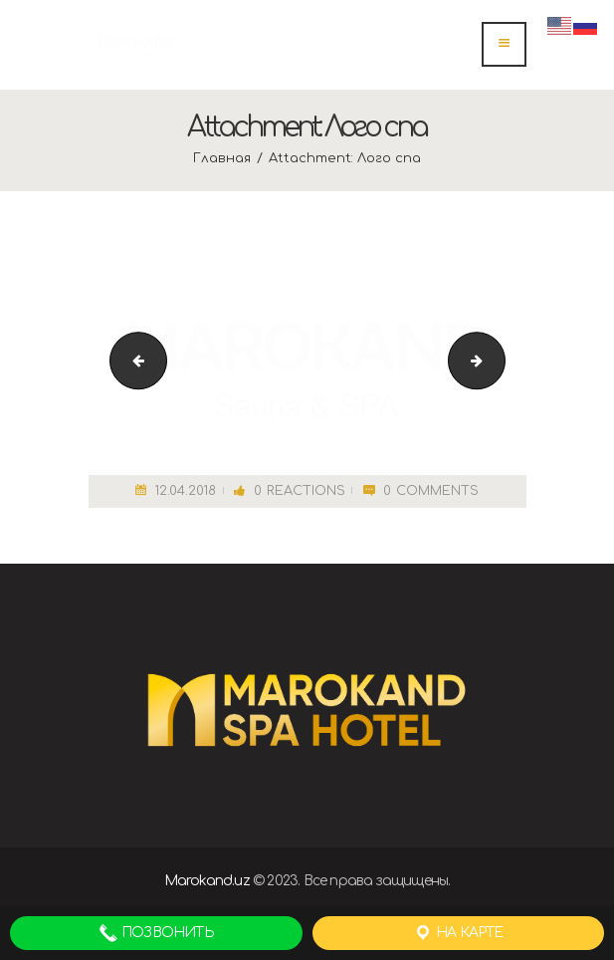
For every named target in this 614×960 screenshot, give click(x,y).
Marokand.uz (207, 880)
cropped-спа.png (498, 360)
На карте (458, 933)
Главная (222, 158)
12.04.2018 (185, 491)
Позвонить (156, 933)
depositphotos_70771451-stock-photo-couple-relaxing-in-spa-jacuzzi (131, 360)
